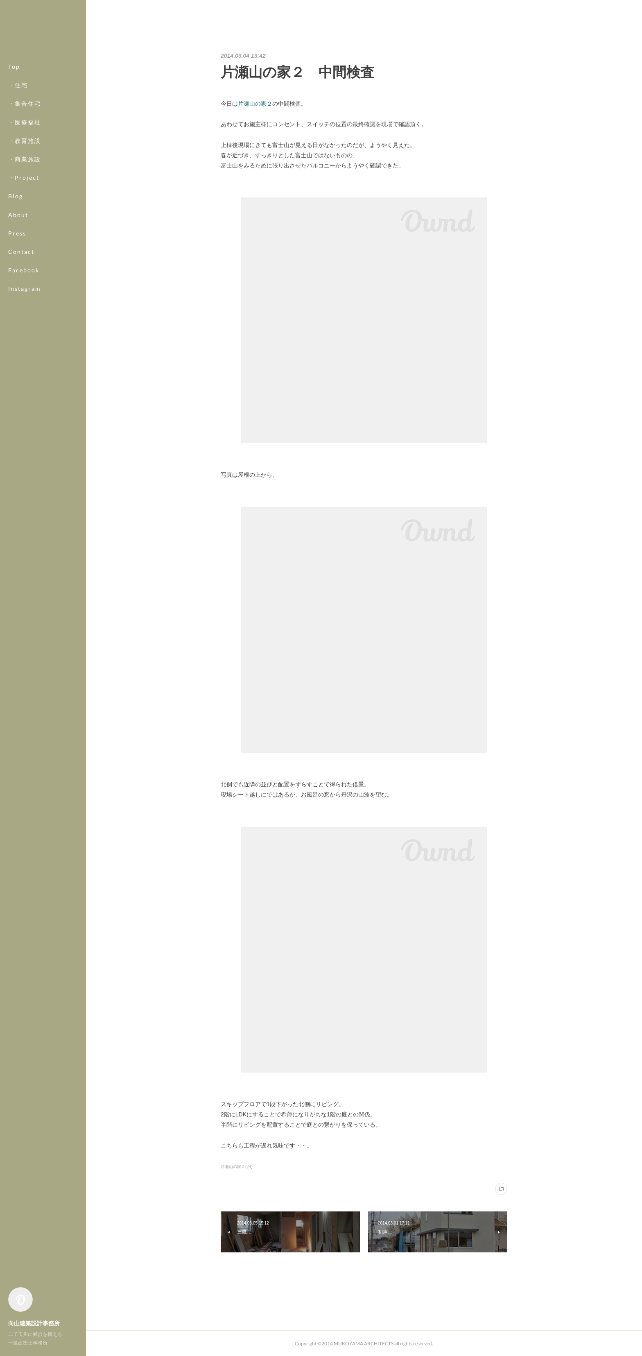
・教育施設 (24, 140)
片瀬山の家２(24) (237, 1166)
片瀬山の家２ (255, 103)
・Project (23, 177)
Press (17, 233)
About (18, 214)
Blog (15, 195)
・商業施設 (24, 159)
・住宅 (18, 84)
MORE (18, 270)
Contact (21, 251)
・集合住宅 (24, 103)
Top (14, 66)
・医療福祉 (24, 122)
